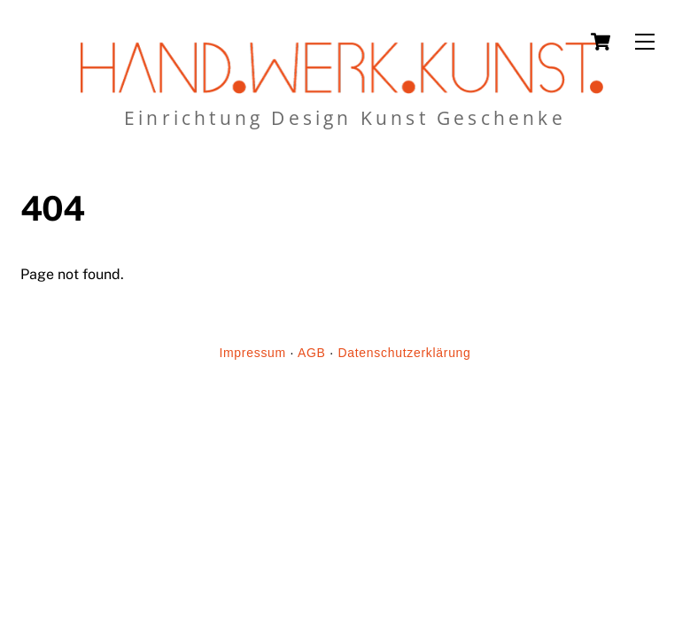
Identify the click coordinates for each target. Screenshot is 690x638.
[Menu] (645, 42)
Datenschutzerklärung (403, 353)
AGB (312, 353)
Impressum (252, 353)
